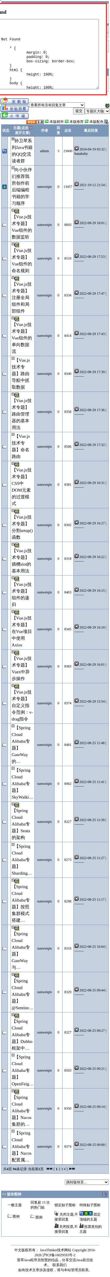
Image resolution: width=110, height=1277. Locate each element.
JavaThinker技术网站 (55, 1250)
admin (44, 151)
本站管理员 (73, 1270)
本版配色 (96, 122)
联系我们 (60, 1265)
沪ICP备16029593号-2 (59, 1255)
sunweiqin (44, 187)
